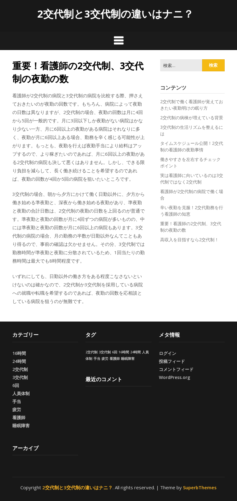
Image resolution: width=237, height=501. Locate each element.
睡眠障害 (21, 425)
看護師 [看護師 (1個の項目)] (115, 358)
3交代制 (20, 377)
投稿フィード (172, 361)
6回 (15, 385)
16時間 (19, 353)
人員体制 (21, 393)
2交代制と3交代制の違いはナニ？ (115, 14)
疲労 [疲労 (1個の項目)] (105, 358)
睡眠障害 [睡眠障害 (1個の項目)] (128, 358)
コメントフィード (176, 369)
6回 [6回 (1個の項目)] (114, 352)
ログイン (167, 353)
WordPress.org (174, 377)
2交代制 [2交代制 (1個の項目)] (91, 352)
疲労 (16, 409)
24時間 (19, 361)
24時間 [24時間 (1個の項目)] (135, 352)
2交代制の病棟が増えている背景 (191, 117)
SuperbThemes (200, 487)
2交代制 (20, 369)
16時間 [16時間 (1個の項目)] (123, 352)
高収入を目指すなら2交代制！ (189, 239)
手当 (16, 401)
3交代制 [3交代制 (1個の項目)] (105, 352)
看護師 (18, 417)
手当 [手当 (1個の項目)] (97, 358)
